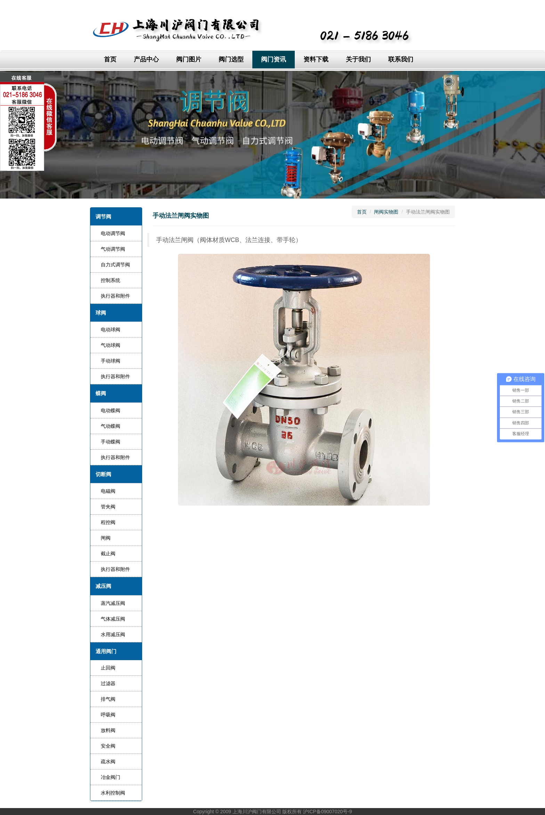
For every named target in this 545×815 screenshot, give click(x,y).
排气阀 (108, 699)
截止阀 (108, 553)
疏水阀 (108, 761)
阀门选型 (231, 59)
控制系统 (110, 280)
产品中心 (146, 59)
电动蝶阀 (110, 410)
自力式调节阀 (115, 264)
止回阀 (108, 668)
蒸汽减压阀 (113, 603)
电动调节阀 (113, 233)
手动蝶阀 (110, 441)
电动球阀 (110, 329)
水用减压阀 (113, 634)
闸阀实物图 (386, 212)
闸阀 (106, 538)
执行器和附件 (115, 296)
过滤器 (108, 683)
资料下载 (315, 59)
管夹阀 (108, 506)
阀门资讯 (273, 59)
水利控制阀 (113, 793)
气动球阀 (110, 345)
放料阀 (108, 730)
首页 (110, 59)
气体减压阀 (113, 619)
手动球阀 (110, 361)
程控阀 (108, 522)
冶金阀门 (110, 777)
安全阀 (108, 746)
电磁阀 (108, 491)
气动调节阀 (113, 249)
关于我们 (358, 59)
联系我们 (400, 59)
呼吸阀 (108, 714)
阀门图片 (188, 59)
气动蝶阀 (110, 426)
